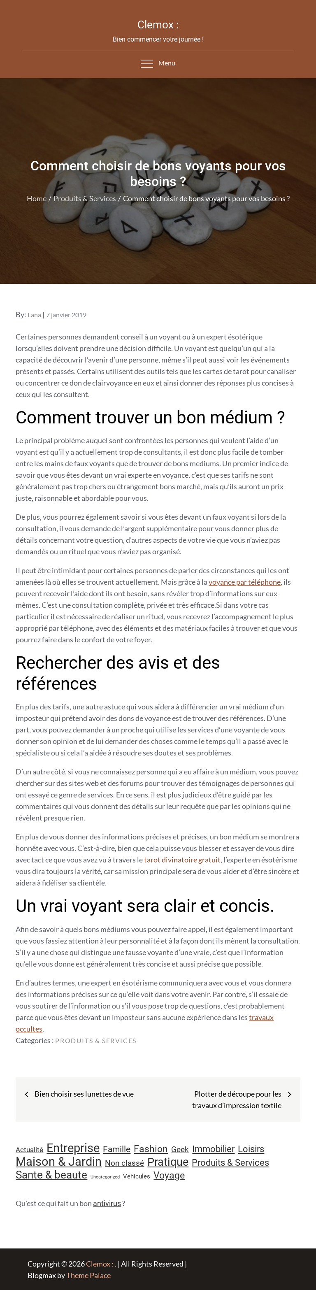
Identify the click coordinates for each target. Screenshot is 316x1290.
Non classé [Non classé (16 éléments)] (124, 1163)
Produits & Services (95, 1040)
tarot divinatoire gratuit (182, 859)
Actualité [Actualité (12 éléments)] (29, 1150)
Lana (34, 314)
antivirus (107, 1203)
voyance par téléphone (245, 581)
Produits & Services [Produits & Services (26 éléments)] (230, 1162)
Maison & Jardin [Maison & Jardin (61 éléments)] (59, 1161)
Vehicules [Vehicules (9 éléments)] (136, 1176)
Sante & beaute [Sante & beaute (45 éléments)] (51, 1175)
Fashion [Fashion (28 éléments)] (151, 1149)
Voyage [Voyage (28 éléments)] (169, 1175)
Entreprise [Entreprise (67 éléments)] (73, 1148)
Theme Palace (88, 1275)
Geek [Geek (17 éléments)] (180, 1149)
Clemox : (158, 25)
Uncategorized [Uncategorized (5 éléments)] (105, 1177)
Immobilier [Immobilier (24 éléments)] (213, 1149)
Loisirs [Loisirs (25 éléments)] (251, 1149)
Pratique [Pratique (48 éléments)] (167, 1162)
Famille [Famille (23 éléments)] (116, 1149)
